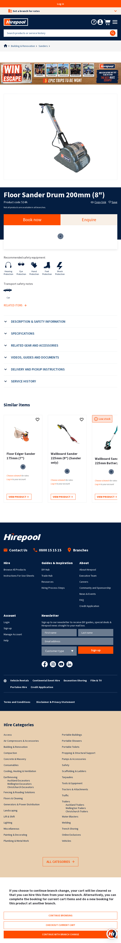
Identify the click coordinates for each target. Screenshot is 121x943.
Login (7, 622)
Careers (83, 581)
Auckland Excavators (18, 780)
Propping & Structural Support (78, 753)
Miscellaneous (11, 828)
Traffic (65, 795)
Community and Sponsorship (95, 587)
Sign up (8, 628)
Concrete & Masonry (15, 759)
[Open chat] (111, 933)
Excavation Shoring (75, 680)
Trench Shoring (70, 828)
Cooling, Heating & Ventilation (20, 771)
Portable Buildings (72, 734)
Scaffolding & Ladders (74, 771)
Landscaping (10, 810)
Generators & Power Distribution (22, 804)
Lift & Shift (9, 816)
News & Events (87, 594)
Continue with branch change (60, 934)
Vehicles (66, 840)
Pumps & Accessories (74, 759)
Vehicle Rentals (19, 680)
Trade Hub (47, 575)
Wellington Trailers (76, 808)
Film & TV (96, 680)
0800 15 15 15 (47, 550)
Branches (77, 550)
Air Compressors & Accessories (21, 740)
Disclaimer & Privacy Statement (55, 702)
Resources (48, 581)
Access (8, 734)
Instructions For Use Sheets (19, 575)
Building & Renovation (23, 46)
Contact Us (15, 550)
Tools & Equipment (72, 783)
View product (19, 497)
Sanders (43, 46)
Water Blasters (70, 816)
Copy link (98, 202)
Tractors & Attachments (75, 789)
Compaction (10, 753)
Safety (65, 765)
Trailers (66, 801)
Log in (60, 4)
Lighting (8, 822)
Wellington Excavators (19, 783)
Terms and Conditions (17, 702)
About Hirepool (87, 569)
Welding (66, 822)
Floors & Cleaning (13, 798)
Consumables (11, 765)
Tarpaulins (67, 777)
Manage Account (13, 634)
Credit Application (89, 606)
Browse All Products (15, 569)
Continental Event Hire (46, 680)
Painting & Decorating (15, 834)
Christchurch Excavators (20, 787)
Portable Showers (72, 740)
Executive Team (88, 575)
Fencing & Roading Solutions (19, 792)
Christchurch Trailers (77, 811)
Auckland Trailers (75, 804)
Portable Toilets (70, 746)
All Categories (60, 862)
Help (6, 640)
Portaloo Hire (18, 687)
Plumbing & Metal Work (16, 840)
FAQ (81, 600)
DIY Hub (46, 569)
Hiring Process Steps (53, 587)
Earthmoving (10, 777)
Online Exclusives (71, 834)
